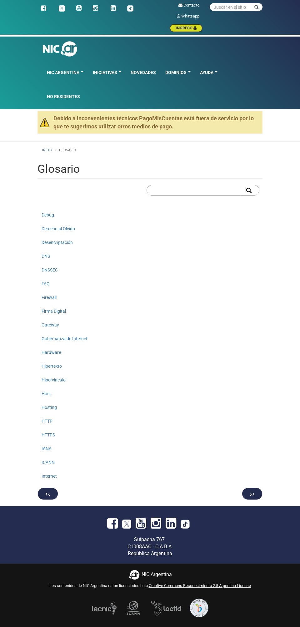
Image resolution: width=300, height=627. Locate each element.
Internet (49, 476)
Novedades (143, 72)
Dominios (178, 72)
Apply (249, 190)
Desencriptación (57, 242)
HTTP (47, 421)
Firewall (49, 297)
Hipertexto (52, 366)
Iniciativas (107, 72)
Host (46, 393)
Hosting (49, 407)
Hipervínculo (54, 379)
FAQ (46, 283)
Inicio (47, 150)
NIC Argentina (65, 72)
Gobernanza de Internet (65, 338)
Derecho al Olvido (58, 228)
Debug (48, 214)
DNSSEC (50, 269)
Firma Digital (54, 311)
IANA (47, 448)
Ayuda (209, 72)
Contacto (188, 5)
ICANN (48, 462)
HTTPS (48, 434)
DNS (46, 256)
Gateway (50, 324)
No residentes (63, 96)
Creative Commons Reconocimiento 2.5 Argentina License (200, 585)
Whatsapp (188, 16)
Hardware (51, 352)
